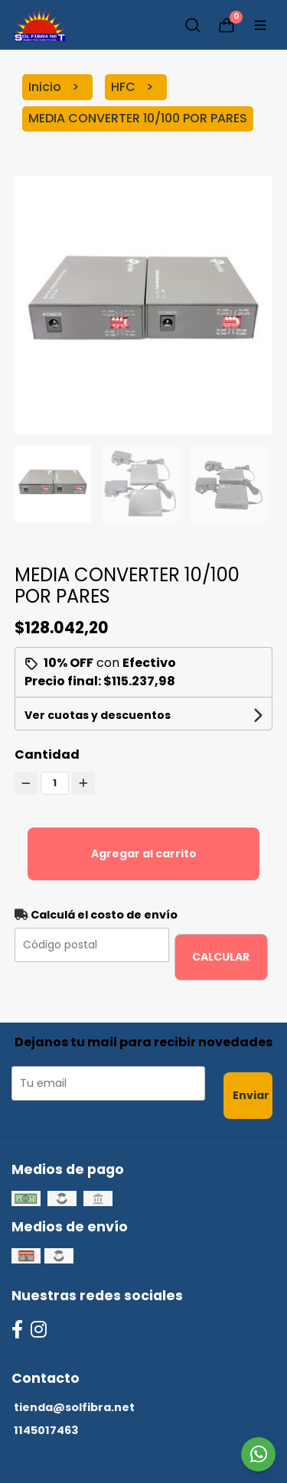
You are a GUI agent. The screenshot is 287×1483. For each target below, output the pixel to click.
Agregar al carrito (144, 853)
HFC (125, 87)
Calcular (220, 956)
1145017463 (46, 1430)
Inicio (46, 87)
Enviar (251, 1095)
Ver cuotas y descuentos (97, 715)
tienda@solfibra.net (74, 1407)
